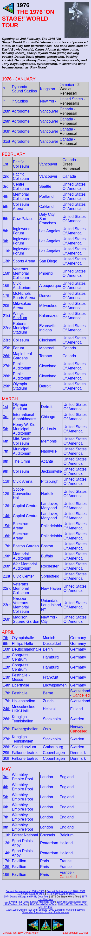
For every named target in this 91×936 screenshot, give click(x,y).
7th (5, 451)
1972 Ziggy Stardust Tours (30, 894)
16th (6, 536)
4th (5, 787)
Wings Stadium (20, 316)
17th (6, 296)
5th (5, 429)
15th (6, 273)
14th (6, 516)
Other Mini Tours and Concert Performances (45, 912)
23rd (7, 340)
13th (6, 261)
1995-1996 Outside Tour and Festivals (26, 909)
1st (5, 407)
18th (6, 867)
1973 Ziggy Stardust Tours (60, 894)
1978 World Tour (13, 902)
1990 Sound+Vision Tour (43, 904)
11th (6, 835)
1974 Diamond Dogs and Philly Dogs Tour (26, 896)
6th (5, 807)
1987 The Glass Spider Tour (71, 902)
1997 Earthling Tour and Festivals (66, 909)
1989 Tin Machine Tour (15, 904)
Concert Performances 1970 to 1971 (65, 891)
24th (6, 709)
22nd (7, 588)
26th (6, 356)
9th (5, 241)
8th (5, 643)
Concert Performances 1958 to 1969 (25, 891)
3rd (5, 417)
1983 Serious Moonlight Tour (39, 902)
